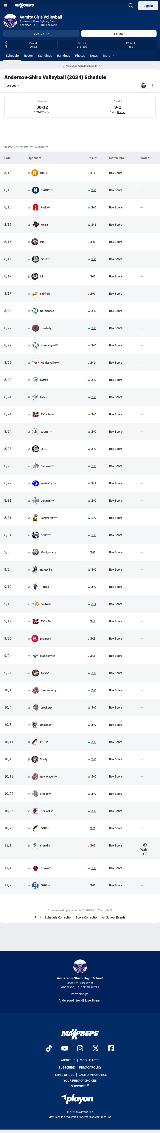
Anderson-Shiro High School (80, 969)
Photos (80, 55)
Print (38, 917)
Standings (45, 55)
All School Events (114, 917)
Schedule (12, 55)
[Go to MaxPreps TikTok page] (49, 1049)
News (94, 55)
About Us (68, 1060)
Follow (118, 33)
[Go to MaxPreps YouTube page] (64, 1049)
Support (80, 1086)
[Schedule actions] (152, 85)
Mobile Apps (89, 1060)
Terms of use (63, 1075)
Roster (28, 55)
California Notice (93, 1075)
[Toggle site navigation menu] (5, 5)
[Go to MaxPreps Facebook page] (111, 1049)
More (108, 55)
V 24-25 (41, 33)
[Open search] (131, 5)
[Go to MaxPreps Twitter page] (95, 1049)
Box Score (116, 173)
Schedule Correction (58, 917)
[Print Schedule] (143, 85)
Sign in (148, 5)
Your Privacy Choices (80, 1080)
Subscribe (67, 1067)
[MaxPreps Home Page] (60, 66)
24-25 (14, 85)
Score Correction (87, 917)
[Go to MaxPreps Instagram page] (80, 1049)
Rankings (63, 55)
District (121, 112)
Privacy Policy (90, 1067)
